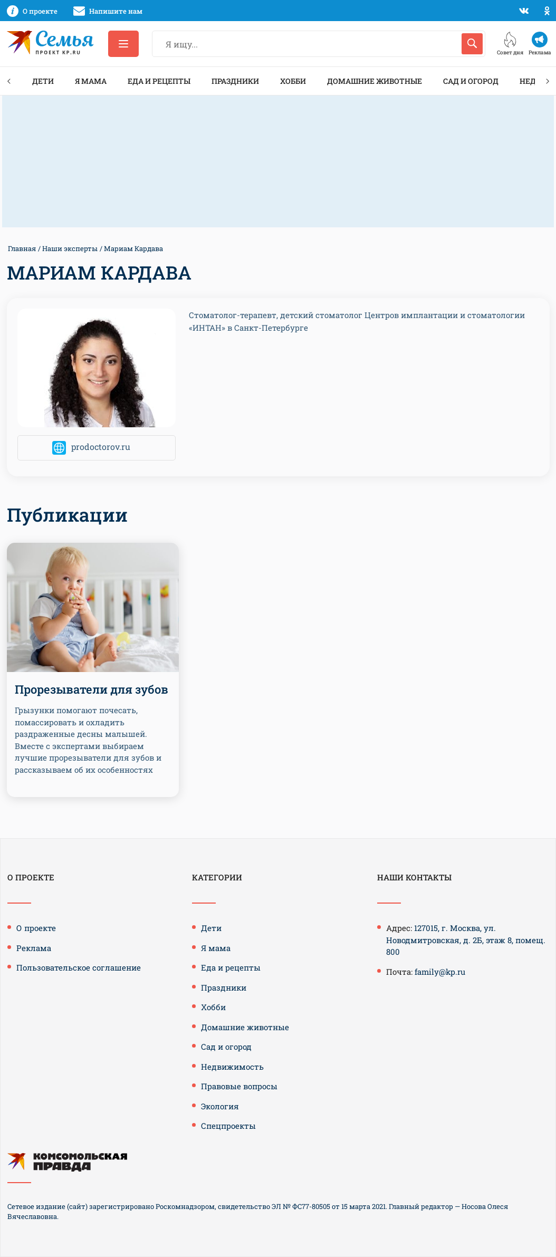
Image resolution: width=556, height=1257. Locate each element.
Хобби (293, 81)
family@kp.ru (440, 971)
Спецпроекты (228, 1125)
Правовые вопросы (239, 1086)
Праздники (235, 81)
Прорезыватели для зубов (91, 689)
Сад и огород (471, 81)
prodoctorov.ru (100, 447)
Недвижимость (232, 1066)
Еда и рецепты (159, 81)
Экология (220, 1106)
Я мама (91, 81)
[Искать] (472, 43)
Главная (22, 248)
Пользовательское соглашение (78, 967)
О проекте (36, 928)
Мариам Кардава (133, 248)
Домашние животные (374, 81)
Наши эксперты (70, 248)
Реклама (33, 948)
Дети (43, 81)
